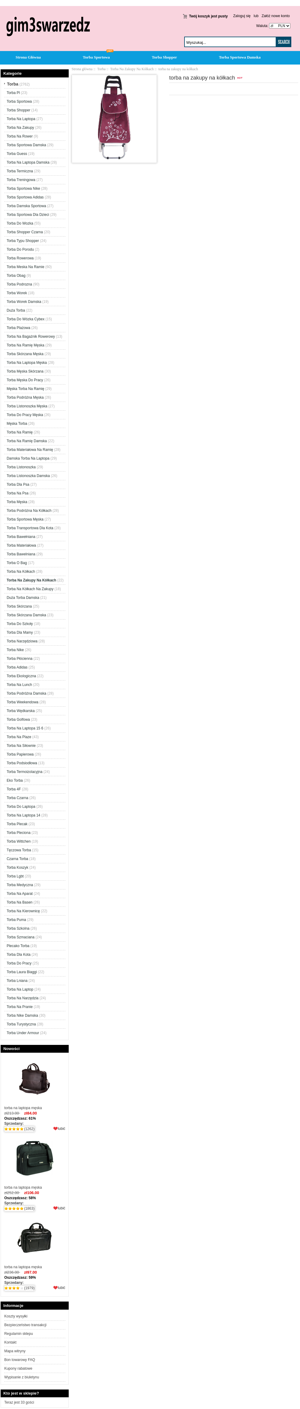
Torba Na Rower (20, 136)
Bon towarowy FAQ (19, 1360)
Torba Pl (13, 93)
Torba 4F (14, 789)
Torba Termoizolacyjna (24, 772)
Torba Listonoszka (21, 467)
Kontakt (10, 1342)
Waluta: (261, 26)
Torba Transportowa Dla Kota (30, 528)
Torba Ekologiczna (21, 676)
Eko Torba (15, 780)
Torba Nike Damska (22, 1015)
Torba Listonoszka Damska (28, 476)
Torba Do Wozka (20, 223)
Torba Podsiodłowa (22, 763)
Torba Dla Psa (18, 484)
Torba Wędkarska (20, 711)
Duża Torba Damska (23, 598)
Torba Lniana (17, 981)
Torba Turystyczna (21, 1024)
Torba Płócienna (19, 658)
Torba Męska (17, 502)
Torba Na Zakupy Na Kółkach (132, 69)
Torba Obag (16, 275)
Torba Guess (17, 154)
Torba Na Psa (17, 493)
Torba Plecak (17, 824)
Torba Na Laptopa (21, 119)
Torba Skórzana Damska (26, 615)
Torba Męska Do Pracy (25, 380)
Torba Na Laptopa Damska (28, 162)
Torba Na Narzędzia (22, 998)
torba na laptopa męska (34, 1082)
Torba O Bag (17, 563)
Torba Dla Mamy (20, 632)
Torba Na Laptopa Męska (27, 363)
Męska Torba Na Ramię (25, 389)
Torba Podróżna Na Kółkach (29, 510)
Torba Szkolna (18, 928)
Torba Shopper (164, 57)
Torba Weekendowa (22, 702)
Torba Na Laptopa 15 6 (25, 728)
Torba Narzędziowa (22, 641)
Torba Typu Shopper (23, 241)
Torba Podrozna (19, 284)
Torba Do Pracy (19, 963)
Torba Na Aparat (20, 894)
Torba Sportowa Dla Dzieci (28, 215)
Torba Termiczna (20, 171)
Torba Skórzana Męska (25, 354)
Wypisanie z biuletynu (21, 1377)
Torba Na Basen (19, 902)
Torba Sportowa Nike (23, 188)
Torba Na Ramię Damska (27, 441)
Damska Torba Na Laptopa (28, 458)
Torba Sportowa (96, 57)
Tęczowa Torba (19, 850)
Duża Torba (16, 310)
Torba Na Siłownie (21, 746)
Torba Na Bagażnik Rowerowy (31, 336)
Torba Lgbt (15, 876)
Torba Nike (15, 650)
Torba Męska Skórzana (25, 371)
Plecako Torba (18, 946)
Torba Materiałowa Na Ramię (30, 450)
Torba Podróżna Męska (25, 397)
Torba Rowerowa (20, 258)
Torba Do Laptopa (21, 806)
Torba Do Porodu (20, 249)
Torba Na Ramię (20, 432)
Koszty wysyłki (15, 1316)
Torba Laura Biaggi (22, 972)
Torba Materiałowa (21, 545)
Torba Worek (17, 293)
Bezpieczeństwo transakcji (25, 1325)
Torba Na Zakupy (20, 127)
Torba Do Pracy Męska (25, 415)
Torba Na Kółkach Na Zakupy (30, 589)
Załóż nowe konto (276, 16)
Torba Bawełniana (21, 537)
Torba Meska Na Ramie (25, 267)
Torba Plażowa (18, 328)
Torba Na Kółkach (21, 571)
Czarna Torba (17, 859)
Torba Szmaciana (20, 937)
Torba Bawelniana (21, 554)
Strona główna (82, 69)
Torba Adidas (17, 667)
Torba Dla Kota (18, 954)
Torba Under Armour (23, 1033)
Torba (101, 69)
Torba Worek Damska (24, 302)
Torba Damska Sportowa (26, 206)
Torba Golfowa (18, 719)
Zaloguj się (241, 16)
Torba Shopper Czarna (25, 232)
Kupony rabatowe (18, 1368)
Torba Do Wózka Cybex (25, 319)
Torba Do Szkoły (20, 624)
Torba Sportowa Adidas (25, 197)
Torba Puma (16, 920)
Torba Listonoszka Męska (27, 406)
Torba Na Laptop (20, 989)
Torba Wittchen (19, 841)
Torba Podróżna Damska (26, 693)
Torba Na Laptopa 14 (23, 815)
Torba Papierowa (20, 754)
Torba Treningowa (21, 180)
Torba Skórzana (19, 606)
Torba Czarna (17, 798)
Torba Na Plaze (19, 737)
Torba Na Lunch (19, 685)
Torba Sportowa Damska (240, 57)
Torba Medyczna (20, 885)
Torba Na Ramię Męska (25, 345)
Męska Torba (17, 423)
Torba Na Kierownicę (23, 911)
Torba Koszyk (17, 867)
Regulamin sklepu (18, 1334)
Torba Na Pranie (20, 1007)
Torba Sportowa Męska (25, 519)
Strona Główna (28, 57)
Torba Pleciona (18, 833)
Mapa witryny (15, 1351)
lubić (61, 1129)
